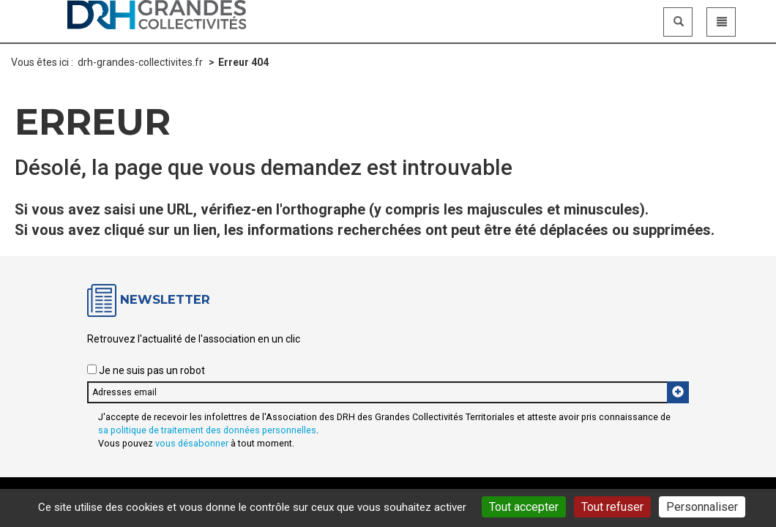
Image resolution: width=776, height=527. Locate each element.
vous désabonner (191, 443)
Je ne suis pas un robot (146, 370)
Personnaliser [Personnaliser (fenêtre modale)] (702, 507)
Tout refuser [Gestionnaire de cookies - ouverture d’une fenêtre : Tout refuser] (612, 507)
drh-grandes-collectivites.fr (140, 62)
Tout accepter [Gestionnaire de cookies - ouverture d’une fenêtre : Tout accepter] (524, 507)
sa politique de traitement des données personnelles (207, 430)
